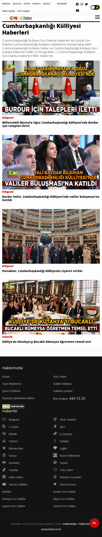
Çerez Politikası (11, 391)
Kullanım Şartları (63, 391)
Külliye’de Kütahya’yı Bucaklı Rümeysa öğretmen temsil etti (46, 341)
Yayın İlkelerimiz (11, 383)
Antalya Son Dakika (13, 499)
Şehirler (6, 491)
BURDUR (6, 4)
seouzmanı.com (51, 529)
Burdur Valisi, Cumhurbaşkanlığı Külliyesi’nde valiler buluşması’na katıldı (50, 198)
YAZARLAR (62, 4)
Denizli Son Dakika (64, 506)
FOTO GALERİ (23, 11)
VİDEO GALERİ (8, 11)
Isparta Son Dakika (13, 506)
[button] (96, 19)
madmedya (70, 524)
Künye (6, 376)
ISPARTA (36, 4)
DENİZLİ (46, 4)
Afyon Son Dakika (64, 499)
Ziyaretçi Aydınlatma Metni (18, 398)
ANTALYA (17, 4)
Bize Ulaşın (59, 376)
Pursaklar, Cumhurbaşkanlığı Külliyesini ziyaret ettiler (42, 271)
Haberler (84, 524)
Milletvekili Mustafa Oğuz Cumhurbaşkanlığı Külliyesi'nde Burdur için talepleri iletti (50, 124)
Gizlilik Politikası (62, 383)
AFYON (27, 4)
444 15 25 (77, 398)
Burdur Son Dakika (64, 491)
